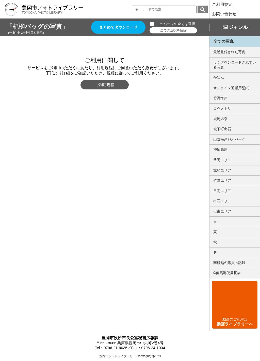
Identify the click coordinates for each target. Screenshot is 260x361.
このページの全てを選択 (175, 24)
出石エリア (222, 201)
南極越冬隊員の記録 (229, 263)
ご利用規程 (104, 85)
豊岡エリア (222, 160)
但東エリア (222, 211)
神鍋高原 (220, 149)
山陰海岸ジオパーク (229, 139)
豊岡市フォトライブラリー (117, 356)
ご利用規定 (222, 4)
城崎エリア (222, 170)
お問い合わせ (224, 14)
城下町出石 (222, 129)
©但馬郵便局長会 (227, 273)
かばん (218, 77)
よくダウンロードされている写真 (234, 64)
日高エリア (222, 191)
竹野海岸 (220, 98)
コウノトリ (222, 108)
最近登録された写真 (229, 52)
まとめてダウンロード (118, 27)
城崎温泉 (220, 119)
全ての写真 (223, 41)
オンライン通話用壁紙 (231, 88)
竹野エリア (222, 180)
